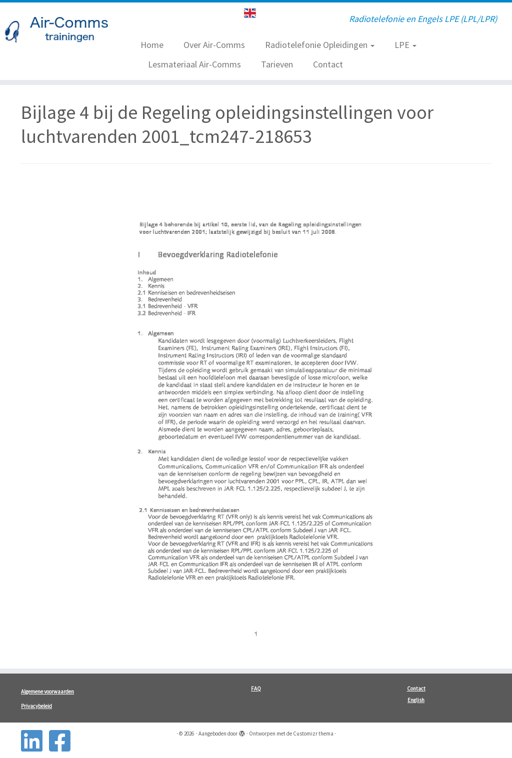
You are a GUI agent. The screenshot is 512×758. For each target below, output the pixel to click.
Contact (328, 64)
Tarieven (277, 64)
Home (152, 44)
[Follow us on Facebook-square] (63, 741)
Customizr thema (313, 733)
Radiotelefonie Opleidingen (319, 44)
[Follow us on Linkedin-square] (35, 741)
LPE (405, 44)
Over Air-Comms (214, 44)
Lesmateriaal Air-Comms (194, 64)
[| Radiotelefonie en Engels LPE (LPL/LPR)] (60, 31)
